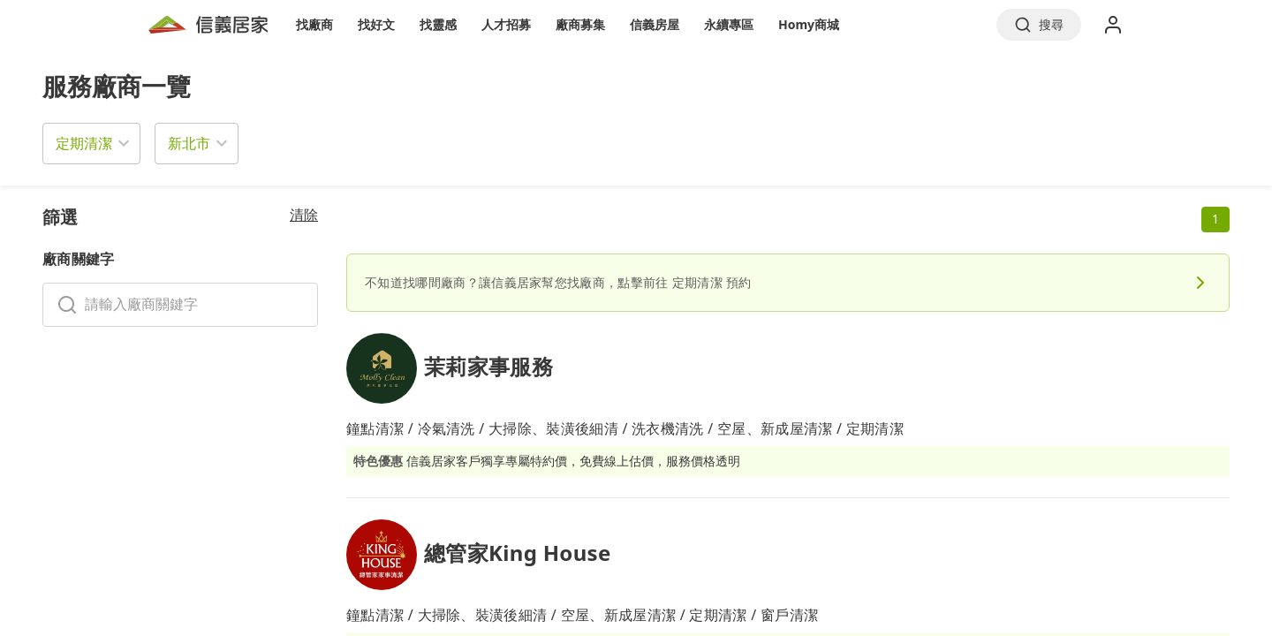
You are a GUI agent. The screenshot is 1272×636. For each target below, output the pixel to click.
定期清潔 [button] (84, 143)
